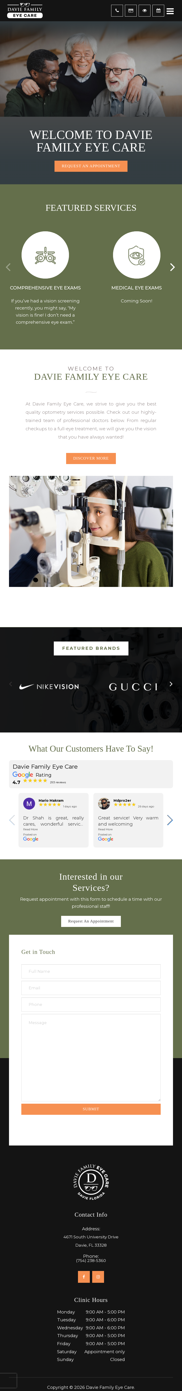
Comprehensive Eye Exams (45, 288)
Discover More (91, 458)
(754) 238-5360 (91, 1261)
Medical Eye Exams (136, 288)
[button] (173, 267)
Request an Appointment (91, 166)
